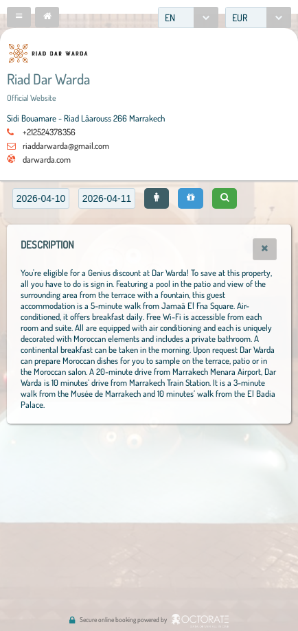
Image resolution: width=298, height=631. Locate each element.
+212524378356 (49, 131)
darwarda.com (47, 159)
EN (170, 17)
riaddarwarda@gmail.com (66, 145)
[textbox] (40, 198)
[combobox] (188, 17)
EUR (240, 17)
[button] (19, 17)
